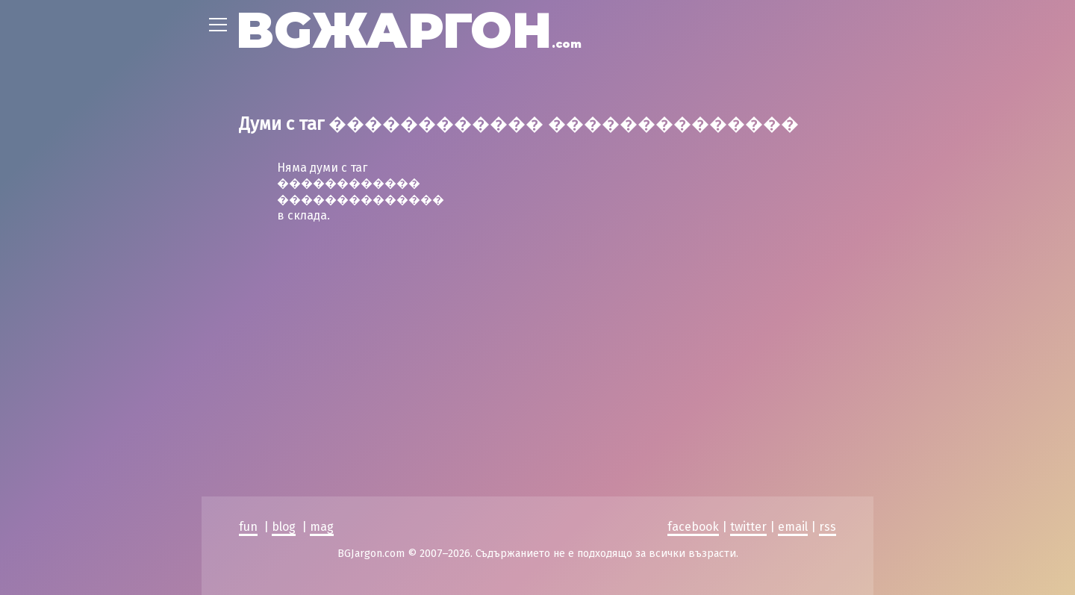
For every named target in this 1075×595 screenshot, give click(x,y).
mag (322, 394)
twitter (748, 394)
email (793, 394)
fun (248, 394)
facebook (693, 394)
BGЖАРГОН (409, 30)
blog (284, 394)
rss (827, 394)
